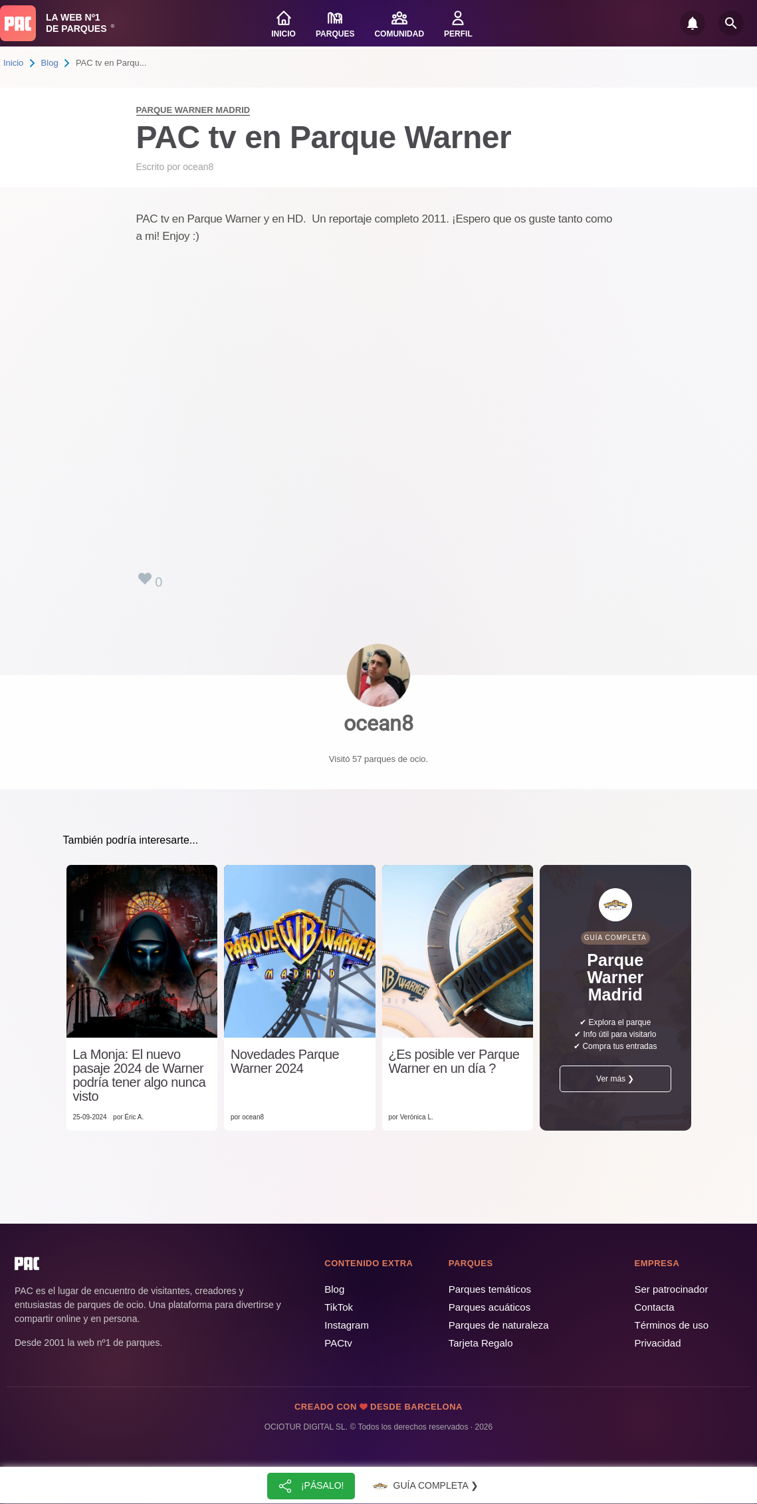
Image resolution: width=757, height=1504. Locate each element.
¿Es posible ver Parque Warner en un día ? (454, 1062)
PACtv (338, 1343)
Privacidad (658, 1343)
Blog (49, 63)
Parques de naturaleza (499, 1325)
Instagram (346, 1325)
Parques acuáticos (489, 1307)
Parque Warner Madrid (193, 110)
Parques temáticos (490, 1289)
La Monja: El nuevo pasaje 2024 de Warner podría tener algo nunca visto (139, 1075)
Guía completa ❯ (424, 1486)
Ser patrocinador (671, 1289)
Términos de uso (672, 1325)
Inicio (13, 63)
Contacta (655, 1307)
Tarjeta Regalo (481, 1343)
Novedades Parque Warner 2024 (285, 1062)
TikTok (338, 1307)
